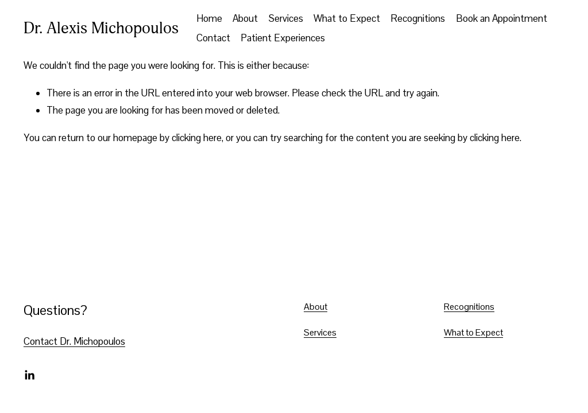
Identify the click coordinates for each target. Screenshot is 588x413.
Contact (213, 38)
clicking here (197, 137)
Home (209, 18)
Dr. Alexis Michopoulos (101, 28)
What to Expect (347, 18)
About (245, 18)
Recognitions (417, 18)
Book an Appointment (501, 18)
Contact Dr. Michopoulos (74, 341)
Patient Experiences (283, 38)
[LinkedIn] (29, 375)
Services (286, 18)
